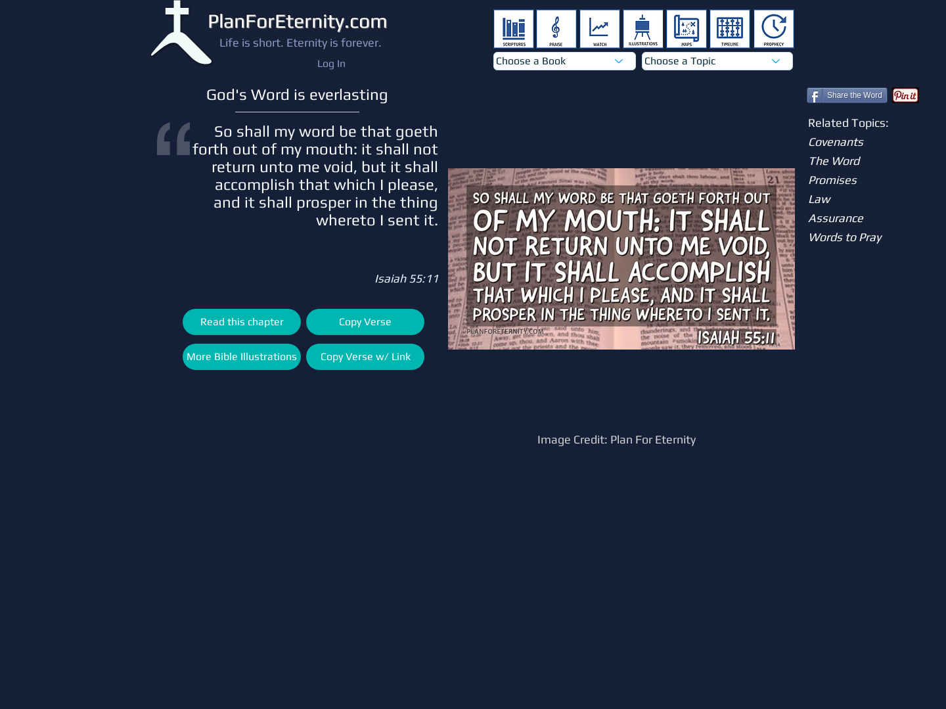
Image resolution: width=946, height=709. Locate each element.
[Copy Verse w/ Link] (365, 357)
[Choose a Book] (564, 61)
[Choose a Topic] (717, 61)
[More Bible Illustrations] (242, 357)
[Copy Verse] (365, 322)
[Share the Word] (847, 95)
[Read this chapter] (242, 322)
